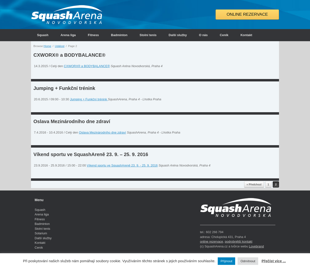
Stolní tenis (148, 35)
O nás (203, 35)
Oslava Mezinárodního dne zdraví (71, 121)
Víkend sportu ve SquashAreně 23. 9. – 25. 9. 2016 (90, 154)
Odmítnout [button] (247, 261)
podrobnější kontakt (238, 241)
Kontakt (246, 35)
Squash (42, 35)
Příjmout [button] (226, 261)
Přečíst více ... (274, 261)
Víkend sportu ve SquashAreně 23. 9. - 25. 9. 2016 (122, 165)
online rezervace (211, 241)
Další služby (178, 35)
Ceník (224, 35)
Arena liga (68, 35)
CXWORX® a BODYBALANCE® (69, 55)
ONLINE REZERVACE (247, 14)
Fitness (93, 35)
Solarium (41, 233)
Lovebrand (256, 246)
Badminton (119, 35)
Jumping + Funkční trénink (64, 88)
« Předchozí (254, 184)
